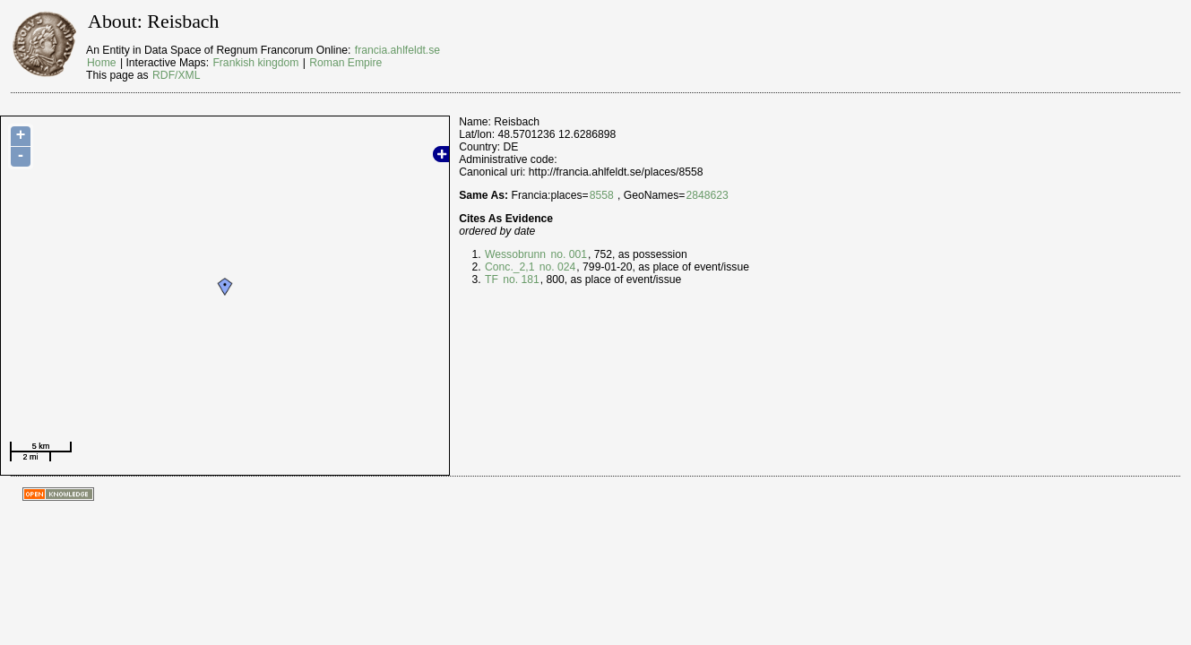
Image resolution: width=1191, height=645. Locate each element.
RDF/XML (176, 75)
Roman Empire (345, 62)
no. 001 (567, 254)
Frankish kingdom (255, 62)
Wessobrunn (515, 254)
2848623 (707, 195)
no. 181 (519, 279)
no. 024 (555, 267)
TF (491, 279)
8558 (602, 195)
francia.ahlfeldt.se (397, 50)
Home (101, 62)
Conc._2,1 (509, 267)
